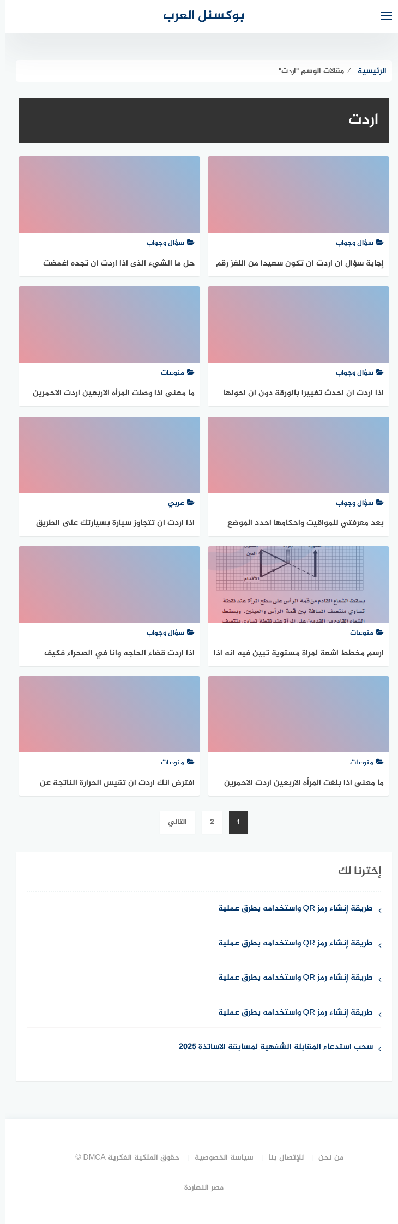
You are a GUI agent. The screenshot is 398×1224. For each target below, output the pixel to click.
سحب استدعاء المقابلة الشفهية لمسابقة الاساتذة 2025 (271, 1047)
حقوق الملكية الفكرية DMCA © (122, 1157)
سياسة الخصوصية (219, 1157)
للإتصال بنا (281, 1157)
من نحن (326, 1157)
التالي (172, 822)
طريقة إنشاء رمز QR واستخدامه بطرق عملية (291, 909)
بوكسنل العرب (199, 16)
